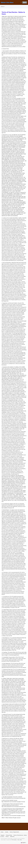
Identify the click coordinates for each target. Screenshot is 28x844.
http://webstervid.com (17, 23)
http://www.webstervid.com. (8, 733)
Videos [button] (3, 6)
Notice (7, 836)
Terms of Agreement (14, 832)
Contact (6, 832)
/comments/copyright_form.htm (18, 98)
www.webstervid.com (13, 742)
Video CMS (19, 839)
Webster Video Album (7, 2)
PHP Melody (14, 839)
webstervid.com (5, 770)
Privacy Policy (9, 835)
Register (2, 835)
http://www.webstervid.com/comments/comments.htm (13, 778)
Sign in (24, 2)
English (23, 842)
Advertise (12, 836)
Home (2, 832)
